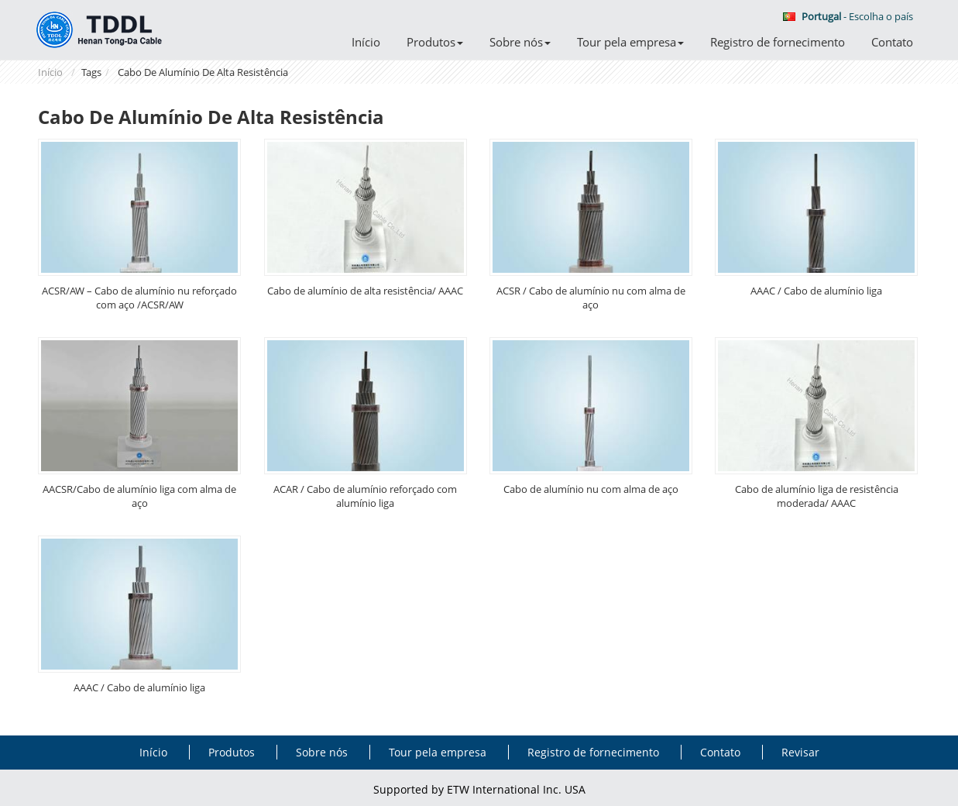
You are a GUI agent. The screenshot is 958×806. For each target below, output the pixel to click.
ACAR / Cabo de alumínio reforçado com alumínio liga (365, 496)
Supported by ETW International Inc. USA (479, 789)
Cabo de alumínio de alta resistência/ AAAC (365, 291)
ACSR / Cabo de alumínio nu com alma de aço (590, 298)
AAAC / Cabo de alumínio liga (816, 291)
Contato (892, 42)
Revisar (800, 752)
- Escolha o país (848, 16)
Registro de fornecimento (777, 42)
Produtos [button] (435, 42)
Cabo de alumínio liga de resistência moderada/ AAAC (816, 496)
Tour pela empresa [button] (630, 42)
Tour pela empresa (437, 752)
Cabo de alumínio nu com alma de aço (590, 489)
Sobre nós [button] (520, 42)
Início (366, 42)
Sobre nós (322, 752)
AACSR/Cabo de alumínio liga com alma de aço (139, 496)
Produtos (231, 752)
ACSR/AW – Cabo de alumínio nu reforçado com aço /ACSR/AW (139, 298)
